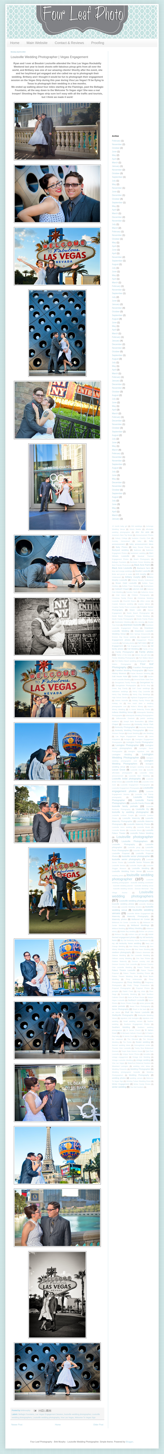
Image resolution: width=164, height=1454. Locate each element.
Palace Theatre (143, 967)
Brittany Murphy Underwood (142, 580)
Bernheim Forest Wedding (140, 562)
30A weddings (136, 526)
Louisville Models (118, 830)
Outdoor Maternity (119, 961)
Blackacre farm (143, 568)
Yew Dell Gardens (137, 1087)
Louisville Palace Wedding (141, 833)
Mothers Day (120, 934)
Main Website (37, 43)
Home (14, 43)
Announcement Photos (144, 535)
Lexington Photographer (127, 745)
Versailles (147, 1054)
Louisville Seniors (119, 865)
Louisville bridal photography (126, 779)
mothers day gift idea (136, 934)
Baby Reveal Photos (141, 547)
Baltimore (137, 550)
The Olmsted (132, 1039)
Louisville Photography (123, 844)
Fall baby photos (128, 643)
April (114, 159)
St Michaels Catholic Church (131, 1033)
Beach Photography (142, 559)
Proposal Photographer (121, 988)
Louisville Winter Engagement (138, 913)
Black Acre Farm (142, 565)
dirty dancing (139, 622)
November (117, 144)
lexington (127, 739)
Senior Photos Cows (128, 1003)
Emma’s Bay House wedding (124, 637)
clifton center (145, 601)
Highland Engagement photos (141, 698)
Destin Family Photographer (122, 619)
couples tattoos (144, 604)
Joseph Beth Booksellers (133, 721)
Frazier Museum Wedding (140, 673)
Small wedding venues (132, 1021)
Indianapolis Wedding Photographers (139, 715)
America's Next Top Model (122, 535)
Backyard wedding (120, 550)
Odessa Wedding (119, 955)
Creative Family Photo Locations (124, 607)
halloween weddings (120, 691)
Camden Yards (131, 592)
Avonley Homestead (121, 541)
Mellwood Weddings (140, 925)
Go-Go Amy (145, 685)
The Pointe (127, 1042)
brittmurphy (26, 1410)
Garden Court (137, 676)
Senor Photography (120, 1009)
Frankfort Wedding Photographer (129, 670)
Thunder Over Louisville (121, 1048)
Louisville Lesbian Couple (123, 815)
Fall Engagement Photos (137, 646)
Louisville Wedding (140, 868)
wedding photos (119, 1078)
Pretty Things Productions (138, 985)
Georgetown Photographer (125, 685)
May (114, 155)
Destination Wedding (123, 622)
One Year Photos (143, 958)
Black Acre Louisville (122, 568)
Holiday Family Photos (141, 700)
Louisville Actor (137, 770)
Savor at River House (136, 997)
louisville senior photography (126, 859)
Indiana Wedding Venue (122, 712)
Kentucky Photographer (125, 727)
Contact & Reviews (69, 43)
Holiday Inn (117, 703)
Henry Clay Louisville (141, 691)
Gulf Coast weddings (141, 688)
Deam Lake (135, 610)
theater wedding (143, 1042)
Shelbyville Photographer (123, 1015)
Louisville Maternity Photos (138, 824)
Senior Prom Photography (140, 1006)
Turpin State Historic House (131, 1051)
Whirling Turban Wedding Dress (138, 1081)
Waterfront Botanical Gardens (139, 1063)
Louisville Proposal (120, 853)
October (116, 148)
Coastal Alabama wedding (122, 604)
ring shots (141, 991)
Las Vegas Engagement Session (49, 1414)
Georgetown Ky (146, 682)
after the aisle (142, 532)
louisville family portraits (125, 806)
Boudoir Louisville (142, 571)
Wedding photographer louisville (126, 1072)
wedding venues (136, 1078)
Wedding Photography (139, 1075)
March (115, 162)
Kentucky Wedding (146, 727)
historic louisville (121, 700)
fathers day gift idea (143, 655)
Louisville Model (143, 827)
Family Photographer (124, 652)
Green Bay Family (119, 688)
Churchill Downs (129, 601)
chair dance (121, 595)
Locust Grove (118, 770)
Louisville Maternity (131, 818)
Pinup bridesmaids (134, 979)
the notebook (117, 1039)
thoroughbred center (142, 1045)
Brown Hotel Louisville (126, 583)
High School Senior (119, 698)
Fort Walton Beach (146, 658)
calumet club (137, 589)
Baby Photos (121, 547)
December (117, 195)
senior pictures (145, 1003)
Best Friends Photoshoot (121, 565)
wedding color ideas (141, 1066)
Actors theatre (135, 529)
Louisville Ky (142, 809)
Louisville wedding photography (46, 1417)
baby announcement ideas (141, 544)
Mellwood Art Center (140, 919)
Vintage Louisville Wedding (122, 1060)
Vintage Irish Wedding (141, 1057)
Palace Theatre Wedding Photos (136, 973)
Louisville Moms (135, 830)
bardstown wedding (138, 553)
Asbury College (121, 538)
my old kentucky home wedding (126, 943)
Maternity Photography (138, 916)
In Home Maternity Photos (139, 709)
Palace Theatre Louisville (123, 970)
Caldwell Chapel (122, 589)
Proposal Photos (143, 988)
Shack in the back (139, 1009)
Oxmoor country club (141, 961)
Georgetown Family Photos (125, 683)
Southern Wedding (121, 1027)
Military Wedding (135, 928)
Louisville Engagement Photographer (135, 785)
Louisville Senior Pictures (138, 862)
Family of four (148, 649)
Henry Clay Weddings (141, 694)
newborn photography (121, 952)
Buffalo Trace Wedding (131, 586)
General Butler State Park (143, 679)
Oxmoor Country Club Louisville (124, 964)
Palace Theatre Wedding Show (125, 976)
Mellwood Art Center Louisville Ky (125, 922)
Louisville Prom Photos (142, 851)
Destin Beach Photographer (138, 613)
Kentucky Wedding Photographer (129, 730)
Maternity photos (119, 919)
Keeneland (126, 724)
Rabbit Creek (128, 991)
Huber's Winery (137, 706)
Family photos (146, 652)
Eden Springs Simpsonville (140, 634)
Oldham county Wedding (122, 958)
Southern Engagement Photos (136, 1024)
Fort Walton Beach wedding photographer (131, 661)
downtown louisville (132, 625)
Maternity (116, 916)
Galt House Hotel (119, 676)
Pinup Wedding (134, 982)
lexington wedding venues (140, 767)
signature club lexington (129, 1018)
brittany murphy (132, 577)
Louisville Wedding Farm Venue (127, 871)
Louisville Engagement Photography (126, 788)
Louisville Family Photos (140, 803)
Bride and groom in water (122, 574)
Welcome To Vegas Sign (85, 1417)
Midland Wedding (118, 928)
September (117, 177)
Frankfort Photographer (143, 667)
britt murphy (141, 574)
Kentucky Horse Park (143, 724)
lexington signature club (138, 751)
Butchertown (148, 586)
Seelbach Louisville (136, 1000)
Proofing (97, 43)
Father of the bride (124, 655)
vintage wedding (143, 1060)
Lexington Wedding (122, 754)
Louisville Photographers (135, 841)
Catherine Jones (147, 592)
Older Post (98, 1425)
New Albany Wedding (137, 946)
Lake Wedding (147, 733)
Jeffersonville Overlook (125, 718)
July (114, 181)
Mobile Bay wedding (128, 931)
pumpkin (115, 991)
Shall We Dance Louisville (137, 1012)
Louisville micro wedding (122, 827)
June (114, 151)
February (116, 141)
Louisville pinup (134, 847)
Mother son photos (146, 931)
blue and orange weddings (122, 571)
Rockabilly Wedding (129, 994)
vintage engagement (120, 1057)
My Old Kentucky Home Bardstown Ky (136, 940)
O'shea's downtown (142, 952)
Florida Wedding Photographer (124, 658)
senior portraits (118, 1006)
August (115, 264)
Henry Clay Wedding (120, 694)
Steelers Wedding (144, 1036)
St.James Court (128, 1036)
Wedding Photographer (140, 1069)
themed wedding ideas (121, 1045)
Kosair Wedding (133, 733)
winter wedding (119, 1087)
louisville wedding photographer (77, 1414)
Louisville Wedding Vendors (131, 907)
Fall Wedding (133, 649)
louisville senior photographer (136, 856)
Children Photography (140, 595)
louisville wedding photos (123, 904)
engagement (145, 637)
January (116, 166)
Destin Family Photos (145, 619)
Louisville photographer (134, 837)
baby (139, 541)
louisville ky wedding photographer (130, 812)
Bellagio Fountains (26, 1414)
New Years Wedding (143, 949)
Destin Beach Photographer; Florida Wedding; (131, 616)
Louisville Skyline (136, 865)
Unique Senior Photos (131, 1054)
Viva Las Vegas (67, 1417)
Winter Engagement (120, 1084)
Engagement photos (121, 640)
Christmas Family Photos (122, 598)
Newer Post (16, 1425)
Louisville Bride (131, 782)
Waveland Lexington (120, 1066)
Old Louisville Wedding (140, 955)
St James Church (133, 1030)
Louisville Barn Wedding (139, 776)
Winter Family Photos (141, 1084)
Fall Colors (142, 643)
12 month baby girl (119, 526)
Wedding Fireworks (119, 1069)
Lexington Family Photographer (139, 742)
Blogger (129, 1442)
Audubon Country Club (141, 538)
